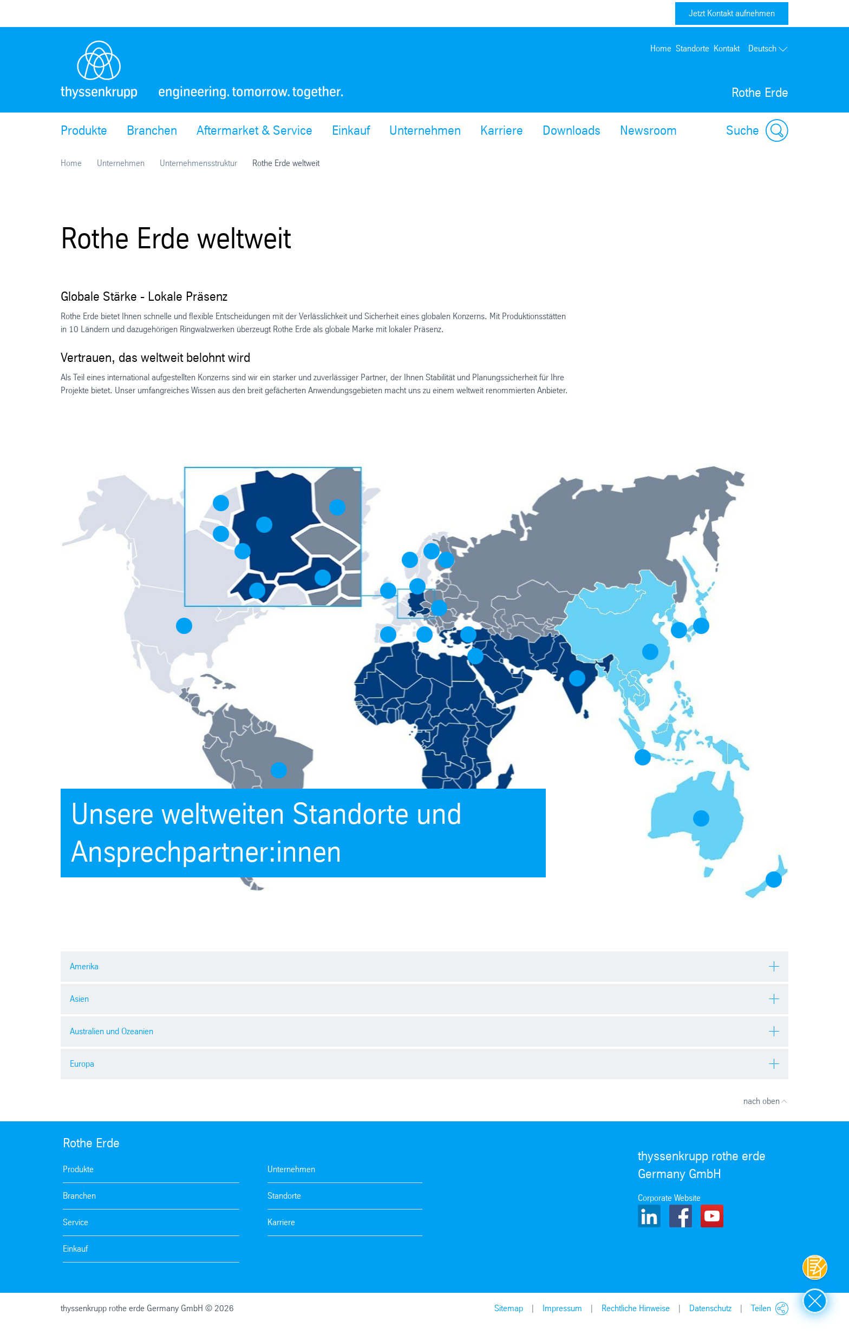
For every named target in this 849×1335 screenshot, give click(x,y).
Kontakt (727, 48)
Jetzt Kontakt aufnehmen (732, 13)
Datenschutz (710, 1308)
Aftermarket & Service (254, 130)
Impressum (562, 1308)
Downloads (571, 130)
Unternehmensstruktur (198, 163)
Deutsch (768, 48)
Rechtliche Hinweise (636, 1308)
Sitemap (508, 1308)
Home (660, 48)
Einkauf (351, 130)
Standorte (692, 48)
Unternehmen (425, 130)
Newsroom (648, 130)
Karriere (501, 130)
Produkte (84, 130)
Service (75, 1222)
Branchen (152, 130)
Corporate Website (669, 1198)
